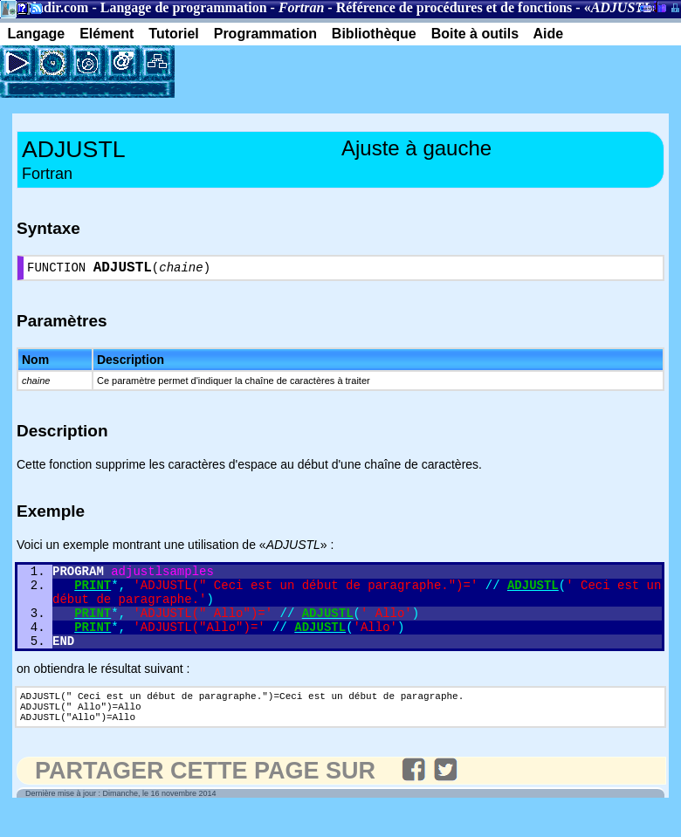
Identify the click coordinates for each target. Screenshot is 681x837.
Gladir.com (55, 7)
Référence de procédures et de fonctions (454, 7)
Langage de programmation (183, 7)
